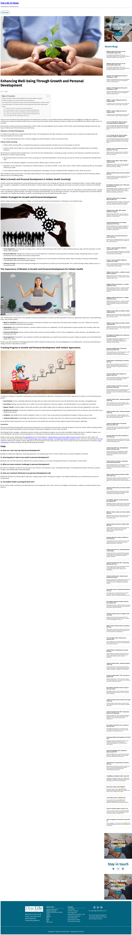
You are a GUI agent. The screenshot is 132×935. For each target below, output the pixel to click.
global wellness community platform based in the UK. (64, 437)
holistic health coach (34, 439)
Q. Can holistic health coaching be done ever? (17, 115)
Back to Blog (5, 12)
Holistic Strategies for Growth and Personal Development (18, 100)
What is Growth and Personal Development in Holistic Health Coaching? (22, 98)
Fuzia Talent (80, 931)
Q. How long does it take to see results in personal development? (22, 110)
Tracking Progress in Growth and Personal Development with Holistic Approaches (25, 104)
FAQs (4, 106)
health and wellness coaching (65, 439)
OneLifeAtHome (29, 437)
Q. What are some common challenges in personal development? (22, 112)
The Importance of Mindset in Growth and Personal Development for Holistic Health (26, 102)
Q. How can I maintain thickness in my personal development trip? (22, 113)
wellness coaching (47, 439)
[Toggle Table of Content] (47, 96)
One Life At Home (10, 3)
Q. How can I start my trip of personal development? (19, 108)
